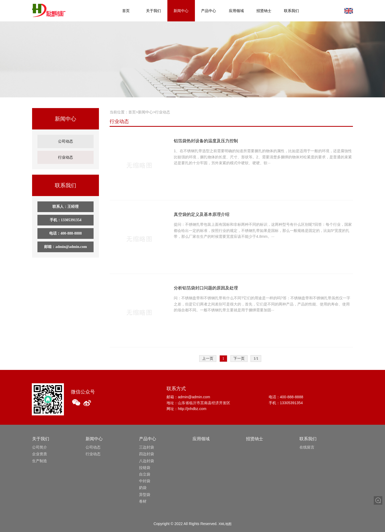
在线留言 (306, 447)
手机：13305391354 (66, 215)
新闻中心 (181, 11)
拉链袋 (144, 467)
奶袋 (143, 487)
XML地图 (225, 524)
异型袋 (144, 494)
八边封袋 (146, 461)
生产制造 (39, 461)
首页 (126, 11)
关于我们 (153, 11)
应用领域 (236, 11)
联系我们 (291, 11)
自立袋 (144, 474)
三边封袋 (146, 447)
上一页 (207, 359)
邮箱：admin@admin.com (65, 242)
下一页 (239, 359)
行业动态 (65, 153)
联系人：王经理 (65, 202)
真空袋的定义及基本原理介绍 (201, 214)
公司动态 (65, 140)
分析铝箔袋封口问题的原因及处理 (206, 288)
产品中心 (208, 11)
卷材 (143, 501)
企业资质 (39, 454)
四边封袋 (146, 454)
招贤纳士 (263, 11)
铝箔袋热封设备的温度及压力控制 (206, 141)
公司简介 (39, 447)
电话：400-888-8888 (65, 228)
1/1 (255, 359)
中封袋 (144, 481)
